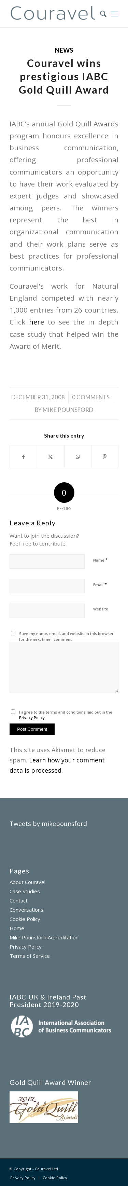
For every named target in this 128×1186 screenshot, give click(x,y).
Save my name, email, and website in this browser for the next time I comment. (66, 636)
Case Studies (25, 891)
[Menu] (114, 13)
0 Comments (91, 397)
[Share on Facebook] (23, 456)
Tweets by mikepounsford (48, 823)
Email (100, 584)
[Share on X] (50, 456)
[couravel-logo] (53, 13)
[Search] (99, 13)
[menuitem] (99, 13)
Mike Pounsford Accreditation (44, 937)
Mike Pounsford (68, 409)
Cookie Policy (25, 918)
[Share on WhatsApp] (78, 456)
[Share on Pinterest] (104, 456)
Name (100, 560)
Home (17, 928)
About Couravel (27, 882)
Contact (19, 900)
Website (100, 608)
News (64, 50)
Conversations (26, 909)
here (36, 322)
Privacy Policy (32, 717)
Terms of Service (30, 955)
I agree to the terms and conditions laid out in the (65, 714)
